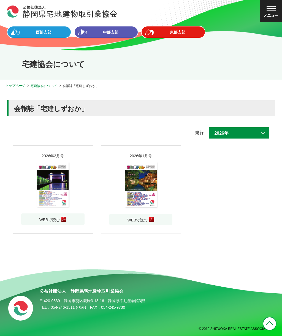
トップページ (15, 86)
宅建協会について (44, 86)
